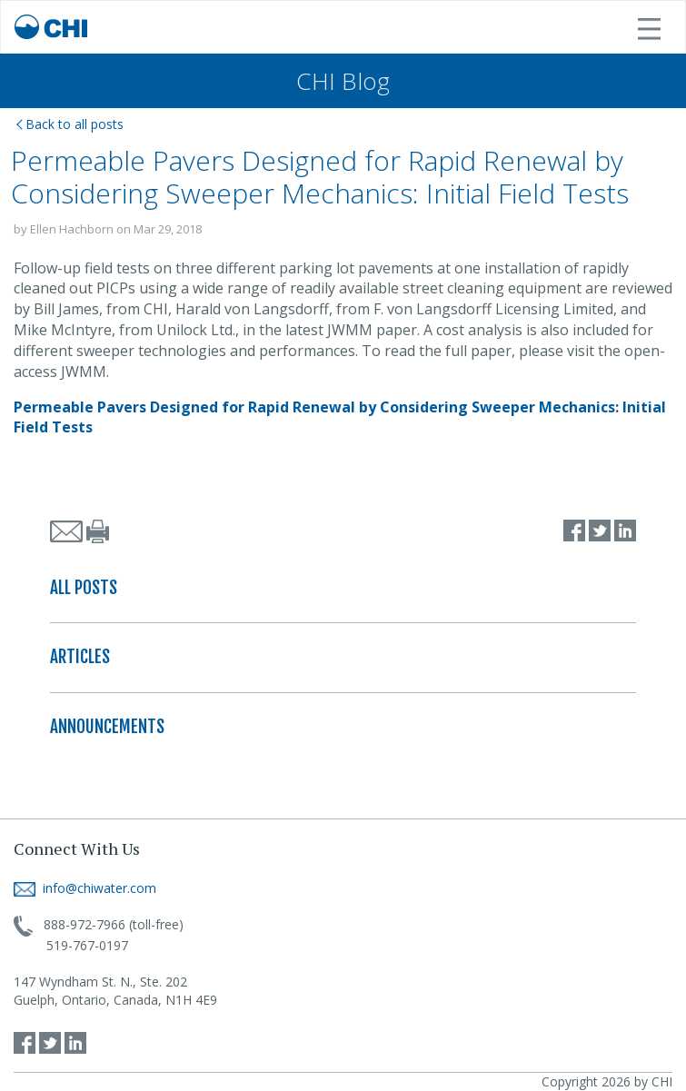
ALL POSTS (83, 588)
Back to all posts (70, 124)
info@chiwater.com (85, 888)
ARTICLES (80, 657)
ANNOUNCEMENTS (107, 727)
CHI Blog (343, 80)
